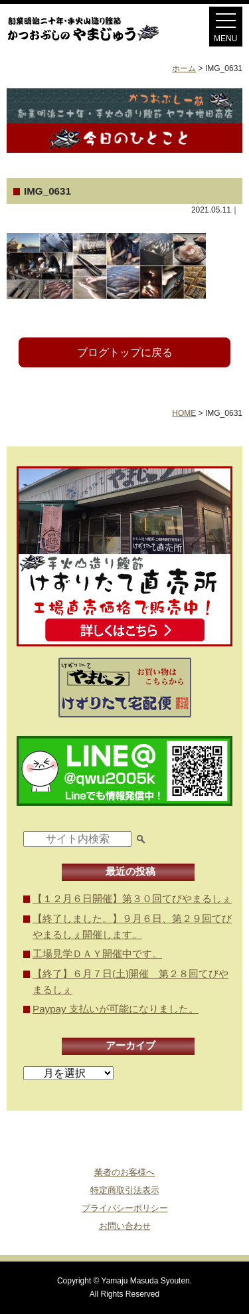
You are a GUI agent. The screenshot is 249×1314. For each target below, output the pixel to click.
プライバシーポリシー (125, 1208)
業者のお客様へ (124, 1172)
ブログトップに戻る (125, 352)
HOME (184, 413)
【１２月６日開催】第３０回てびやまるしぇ (132, 898)
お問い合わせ (125, 1226)
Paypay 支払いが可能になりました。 (116, 1008)
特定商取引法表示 (124, 1190)
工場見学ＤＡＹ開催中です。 (97, 953)
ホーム (184, 68)
